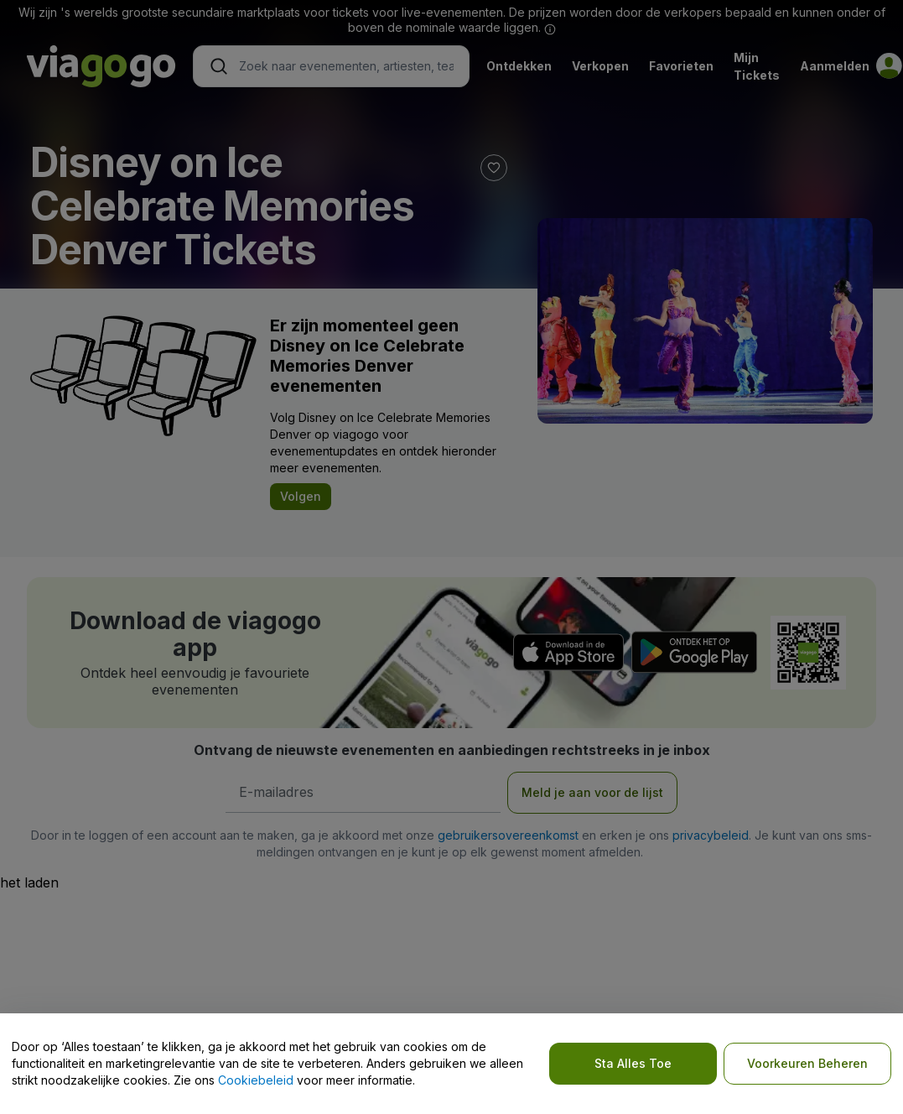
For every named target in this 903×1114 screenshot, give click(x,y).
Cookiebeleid (255, 1080)
